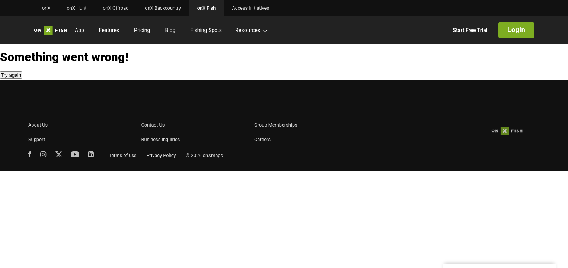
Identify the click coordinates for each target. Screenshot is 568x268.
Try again (11, 75)
